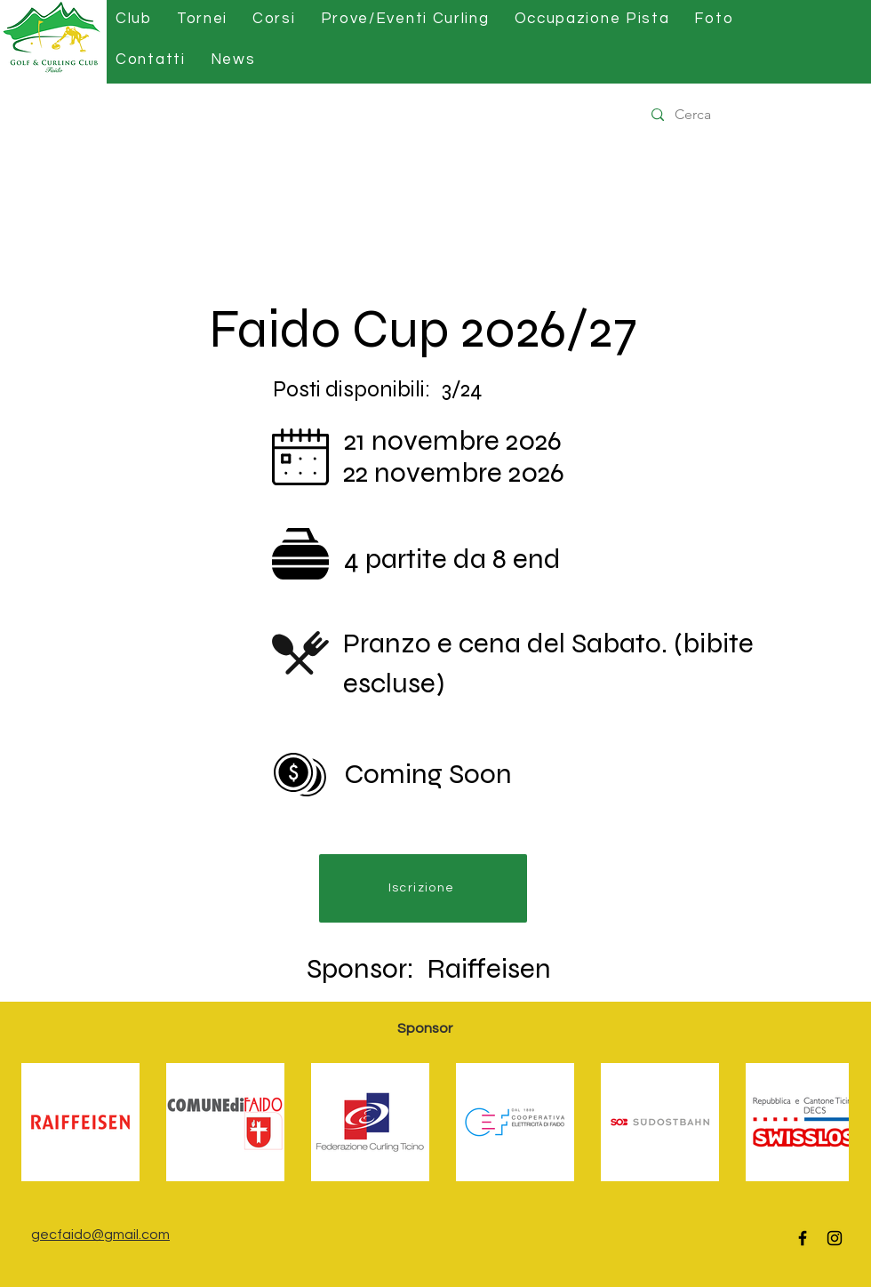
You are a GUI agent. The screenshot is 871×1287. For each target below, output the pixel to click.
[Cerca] (754, 114)
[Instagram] (834, 1238)
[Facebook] (802, 1238)
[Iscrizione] (423, 888)
